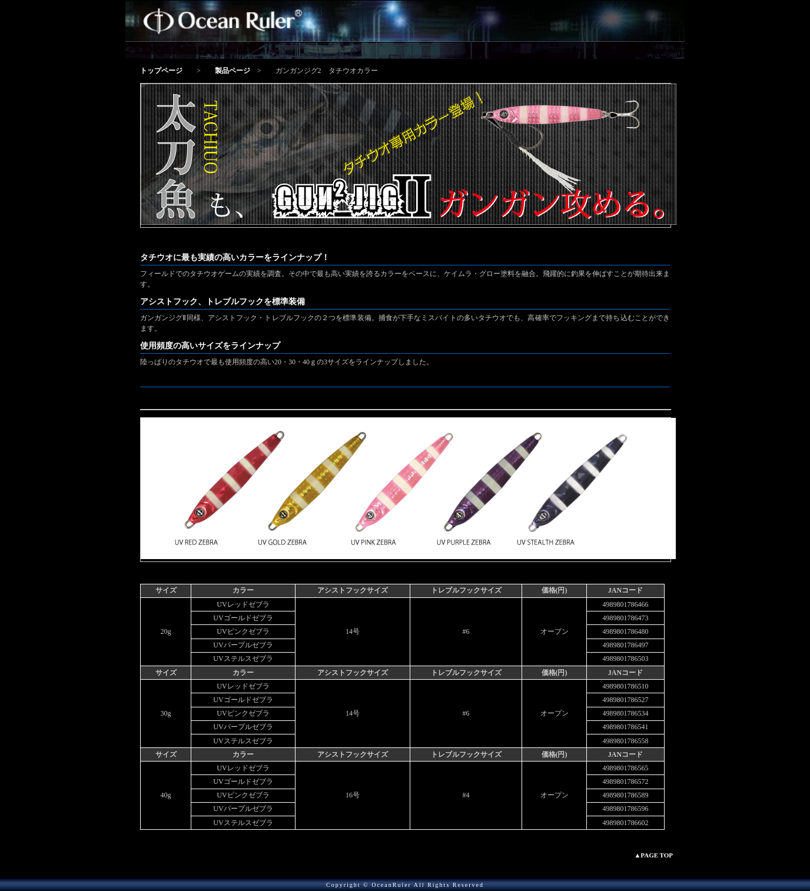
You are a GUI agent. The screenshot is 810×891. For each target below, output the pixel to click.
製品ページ (232, 71)
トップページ (161, 71)
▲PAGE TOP (653, 855)
